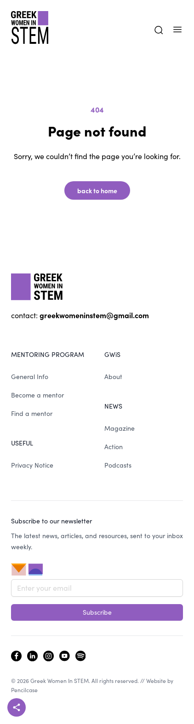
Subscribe (97, 612)
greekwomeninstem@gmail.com (94, 315)
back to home (97, 190)
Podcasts (117, 465)
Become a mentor (37, 395)
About (113, 376)
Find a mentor (31, 413)
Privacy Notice (32, 465)
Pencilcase (24, 690)
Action (113, 446)
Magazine (119, 428)
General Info (29, 376)
